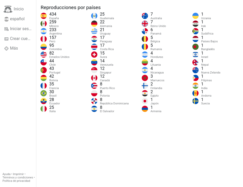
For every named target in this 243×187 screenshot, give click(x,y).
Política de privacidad (16, 181)
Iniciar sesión (19, 28)
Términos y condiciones (18, 177)
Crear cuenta (18, 38)
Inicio (13, 9)
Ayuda (7, 174)
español (14, 19)
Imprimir (18, 174)
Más (11, 48)
